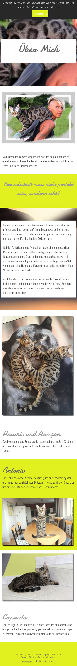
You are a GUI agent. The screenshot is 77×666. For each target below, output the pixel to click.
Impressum (27, 661)
